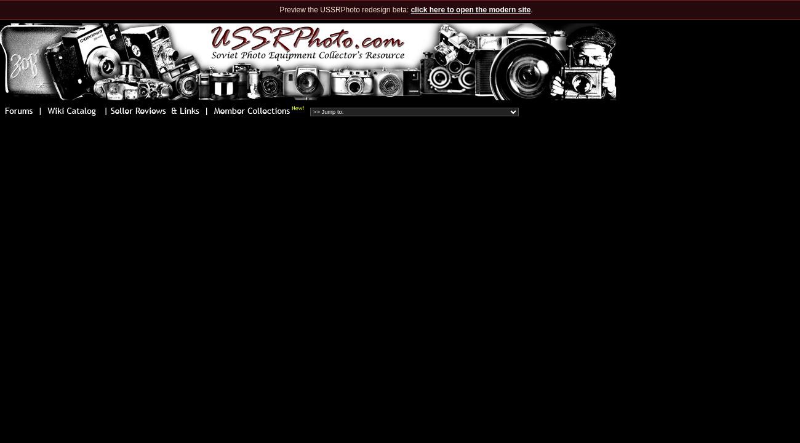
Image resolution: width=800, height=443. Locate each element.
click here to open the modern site (471, 10)
